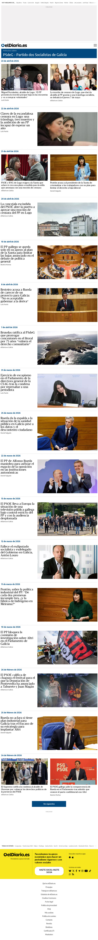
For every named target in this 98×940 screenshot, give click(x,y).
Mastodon (49, 934)
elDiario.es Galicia (56, 100)
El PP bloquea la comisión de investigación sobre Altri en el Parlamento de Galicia (17, 638)
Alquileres (19, 2)
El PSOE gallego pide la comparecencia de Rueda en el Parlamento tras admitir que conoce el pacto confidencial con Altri (70, 789)
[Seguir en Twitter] (73, 871)
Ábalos (71, 2)
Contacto (49, 920)
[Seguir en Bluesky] (70, 871)
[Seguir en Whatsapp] (70, 874)
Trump (24, 2)
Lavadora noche (73, 846)
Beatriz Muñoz (6, 265)
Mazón (52, 2)
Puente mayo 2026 (28, 846)
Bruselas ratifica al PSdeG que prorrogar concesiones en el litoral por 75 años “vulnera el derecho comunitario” (18, 338)
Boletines (49, 927)
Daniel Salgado (55, 191)
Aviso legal (49, 902)
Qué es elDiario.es (49, 883)
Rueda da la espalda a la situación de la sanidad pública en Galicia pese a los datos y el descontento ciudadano (17, 424)
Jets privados (78, 2)
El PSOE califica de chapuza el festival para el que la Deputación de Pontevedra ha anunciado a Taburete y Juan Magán (18, 680)
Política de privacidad (49, 905)
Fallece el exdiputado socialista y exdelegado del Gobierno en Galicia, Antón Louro (17, 551)
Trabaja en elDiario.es (49, 891)
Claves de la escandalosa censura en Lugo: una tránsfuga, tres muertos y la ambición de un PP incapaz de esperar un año (17, 121)
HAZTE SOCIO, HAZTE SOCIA (49, 871)
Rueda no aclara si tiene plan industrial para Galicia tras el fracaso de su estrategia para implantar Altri (17, 723)
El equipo (49, 887)
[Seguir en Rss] (73, 874)
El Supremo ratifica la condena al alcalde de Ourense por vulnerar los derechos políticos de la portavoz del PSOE (24, 789)
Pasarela (91, 846)
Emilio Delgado (45, 2)
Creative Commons (49, 898)
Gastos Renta (49, 846)
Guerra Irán (31, 2)
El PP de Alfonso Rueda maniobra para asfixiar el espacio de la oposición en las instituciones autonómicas (17, 466)
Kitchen (66, 2)
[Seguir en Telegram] (79, 871)
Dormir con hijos (63, 846)
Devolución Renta (83, 846)
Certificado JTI (49, 931)
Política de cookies (49, 916)
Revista (49, 923)
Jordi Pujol (85, 2)
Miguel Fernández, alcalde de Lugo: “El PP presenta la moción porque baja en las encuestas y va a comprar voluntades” (24, 95)
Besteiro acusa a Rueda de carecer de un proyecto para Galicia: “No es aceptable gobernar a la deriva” (16, 295)
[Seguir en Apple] (73, 857)
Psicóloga (41, 846)
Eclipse (36, 846)
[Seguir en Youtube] (86, 871)
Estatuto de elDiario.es (49, 894)
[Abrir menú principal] (95, 45)
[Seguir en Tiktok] (90, 871)
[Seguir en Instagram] (82, 871)
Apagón (37, 2)
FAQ (49, 909)
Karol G (56, 846)
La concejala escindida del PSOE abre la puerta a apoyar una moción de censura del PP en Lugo (18, 208)
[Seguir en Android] (70, 857)
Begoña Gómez (59, 2)
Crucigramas (18, 846)
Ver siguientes (49, 804)
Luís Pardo (5, 100)
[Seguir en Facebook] (76, 871)
